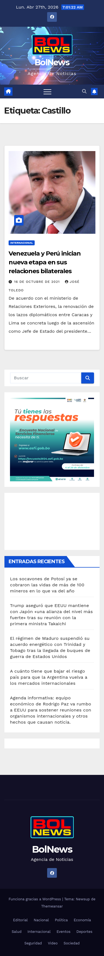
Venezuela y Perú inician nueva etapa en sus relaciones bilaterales (45, 262)
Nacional (41, 920)
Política (61, 920)
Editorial (20, 920)
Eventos (63, 932)
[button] (84, 91)
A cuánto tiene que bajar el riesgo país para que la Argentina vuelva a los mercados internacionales (48, 677)
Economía (82, 920)
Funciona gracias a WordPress (35, 899)
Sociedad (72, 943)
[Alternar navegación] (47, 91)
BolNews (52, 62)
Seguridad (33, 943)
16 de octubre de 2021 (37, 282)
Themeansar (52, 906)
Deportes (85, 932)
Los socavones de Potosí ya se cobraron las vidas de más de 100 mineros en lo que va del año (47, 585)
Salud (17, 932)
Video (52, 943)
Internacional (21, 242)
